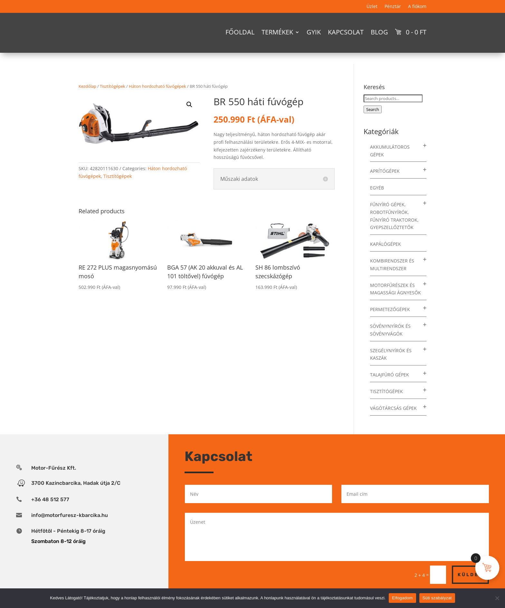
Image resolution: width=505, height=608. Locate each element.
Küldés (470, 574)
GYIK (314, 32)
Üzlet (372, 6)
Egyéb (377, 188)
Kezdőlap (87, 86)
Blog (379, 32)
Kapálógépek (385, 244)
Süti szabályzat (437, 597)
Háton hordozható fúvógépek (157, 86)
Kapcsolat (346, 32)
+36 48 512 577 (50, 499)
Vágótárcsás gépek (393, 408)
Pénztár (393, 6)
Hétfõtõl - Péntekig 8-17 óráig (68, 531)
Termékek (277, 32)
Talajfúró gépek (389, 375)
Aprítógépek (385, 171)
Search (372, 109)
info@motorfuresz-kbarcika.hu (69, 515)
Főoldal (239, 32)
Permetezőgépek (390, 309)
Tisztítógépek (112, 86)
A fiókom (417, 6)
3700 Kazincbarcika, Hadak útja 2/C (75, 483)
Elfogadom (402, 597)
